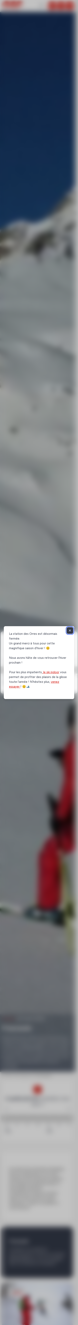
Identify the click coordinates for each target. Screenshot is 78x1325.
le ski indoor (50, 672)
